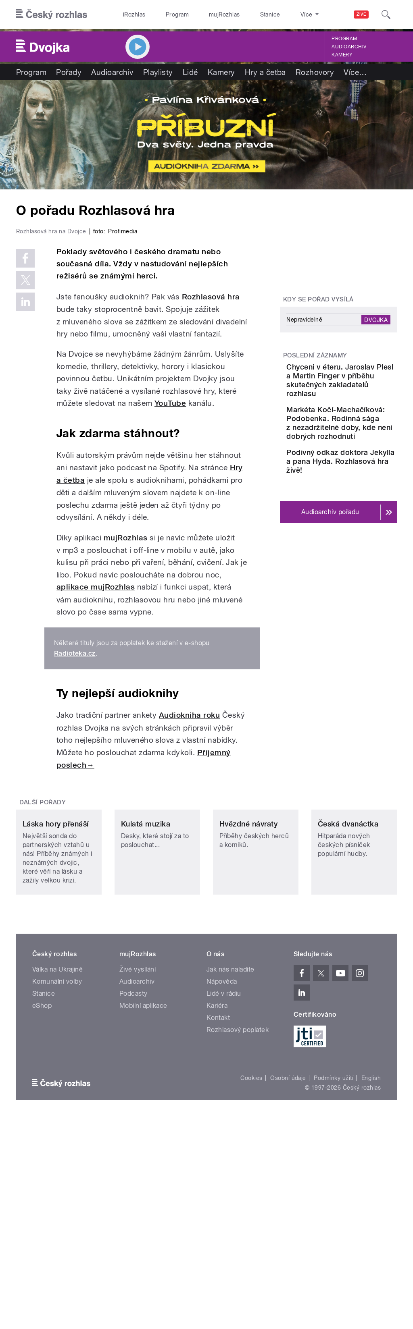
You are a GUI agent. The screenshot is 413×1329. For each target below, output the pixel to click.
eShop (42, 1183)
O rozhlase (278, 14)
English (371, 1256)
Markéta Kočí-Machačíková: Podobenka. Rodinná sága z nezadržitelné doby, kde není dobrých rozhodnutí (358, 467)
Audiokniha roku (189, 852)
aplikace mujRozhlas (95, 724)
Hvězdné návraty (248, 1002)
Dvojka (376, 319)
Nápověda (221, 1159)
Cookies (251, 1256)
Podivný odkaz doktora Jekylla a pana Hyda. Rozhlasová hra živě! (362, 532)
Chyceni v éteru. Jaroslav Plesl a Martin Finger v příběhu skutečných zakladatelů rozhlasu (360, 393)
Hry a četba (265, 72)
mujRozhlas (203, 14)
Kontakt (218, 1195)
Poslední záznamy (315, 355)
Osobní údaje (288, 1256)
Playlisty (158, 72)
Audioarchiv (349, 47)
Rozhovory (315, 72)
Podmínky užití (333, 1256)
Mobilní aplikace (143, 1183)
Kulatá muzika (145, 1002)
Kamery (342, 55)
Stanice (241, 14)
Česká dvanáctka (348, 1002)
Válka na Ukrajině (57, 1147)
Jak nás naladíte (230, 1147)
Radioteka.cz (75, 790)
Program (164, 14)
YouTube (170, 540)
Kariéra (216, 1183)
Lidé (190, 72)
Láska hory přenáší (56, 1002)
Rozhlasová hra (211, 433)
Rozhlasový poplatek (237, 1207)
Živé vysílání (137, 1147)
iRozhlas (130, 14)
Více (355, 72)
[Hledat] (386, 14)
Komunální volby (57, 1159)
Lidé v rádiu (223, 1171)
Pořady (68, 72)
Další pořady (42, 939)
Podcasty (133, 1171)
